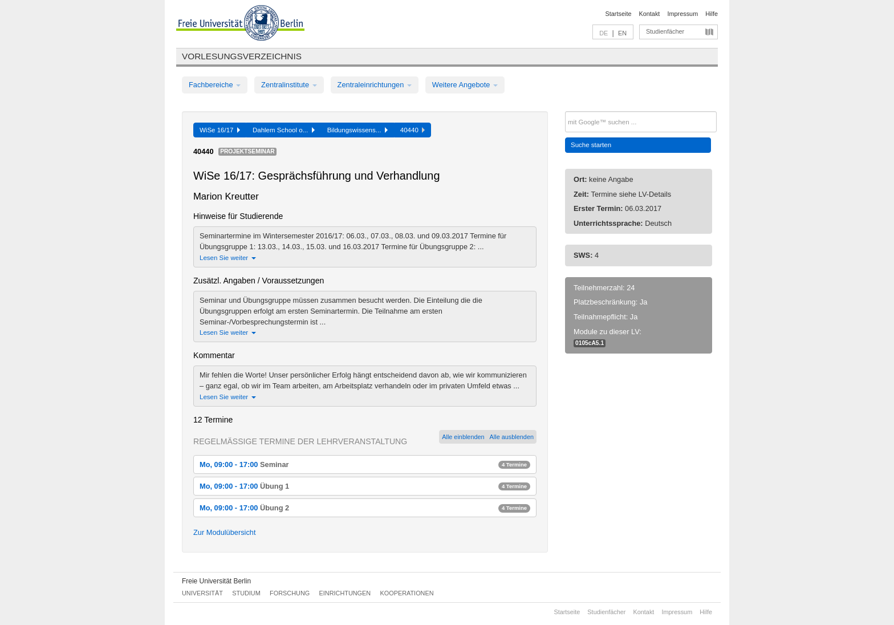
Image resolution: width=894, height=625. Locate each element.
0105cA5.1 (589, 343)
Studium (246, 593)
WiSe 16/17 (220, 130)
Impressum (682, 13)
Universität (202, 593)
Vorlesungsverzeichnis (242, 56)
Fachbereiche (215, 84)
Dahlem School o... (284, 130)
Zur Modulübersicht (224, 532)
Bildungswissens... (357, 130)
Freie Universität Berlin (216, 581)
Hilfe (711, 13)
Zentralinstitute (289, 84)
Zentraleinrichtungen (375, 84)
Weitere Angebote (465, 84)
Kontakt (649, 13)
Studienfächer (665, 31)
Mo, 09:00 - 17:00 (365, 464)
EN (622, 33)
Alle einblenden (463, 436)
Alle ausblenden (512, 436)
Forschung (290, 593)
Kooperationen (407, 593)
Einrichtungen (345, 593)
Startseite (619, 13)
